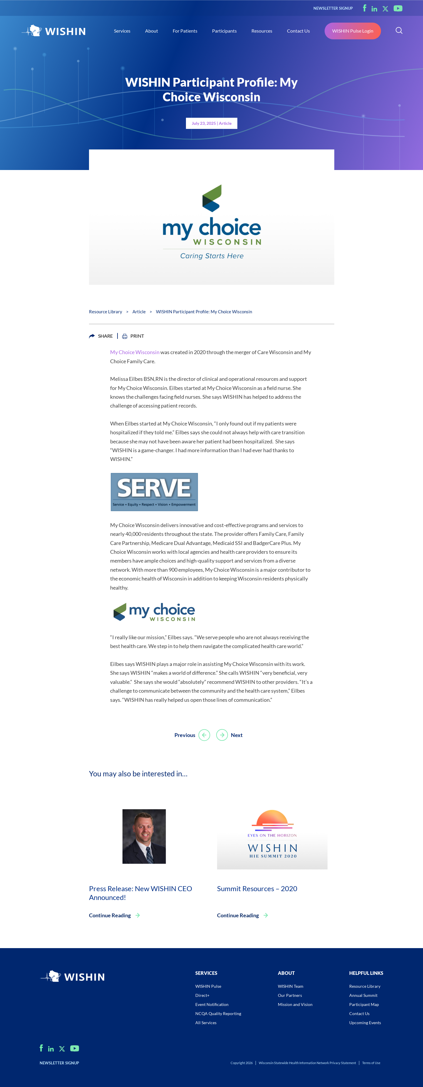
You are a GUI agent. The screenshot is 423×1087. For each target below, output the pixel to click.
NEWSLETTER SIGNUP (333, 8)
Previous (192, 735)
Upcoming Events (365, 1022)
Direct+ (202, 995)
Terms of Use (371, 1063)
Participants (224, 30)
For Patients (185, 30)
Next (229, 735)
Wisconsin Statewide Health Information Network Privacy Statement (307, 1063)
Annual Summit (363, 995)
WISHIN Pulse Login (352, 30)
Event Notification (212, 1004)
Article (139, 311)
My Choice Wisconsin (135, 352)
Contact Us (298, 30)
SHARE (101, 336)
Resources (261, 30)
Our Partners (290, 995)
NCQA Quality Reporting (218, 1013)
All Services (205, 1022)
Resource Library (105, 311)
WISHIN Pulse (208, 986)
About (151, 30)
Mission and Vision (295, 1004)
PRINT (133, 336)
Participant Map (364, 1004)
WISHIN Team (290, 986)
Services (122, 30)
